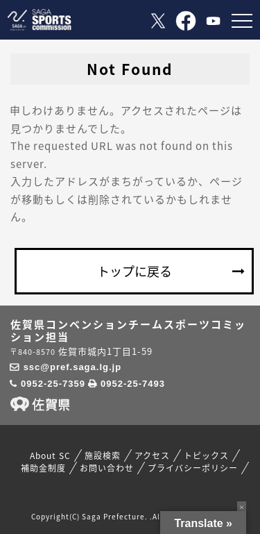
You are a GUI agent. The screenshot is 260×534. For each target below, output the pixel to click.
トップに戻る (134, 271)
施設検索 (103, 455)
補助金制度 (43, 468)
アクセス (152, 455)
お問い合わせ (107, 468)
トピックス (206, 455)
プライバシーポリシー (193, 468)
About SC (50, 455)
